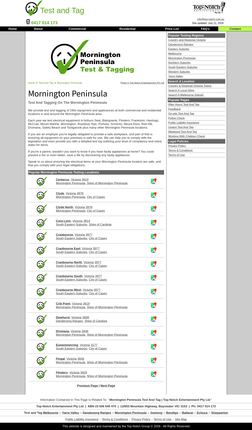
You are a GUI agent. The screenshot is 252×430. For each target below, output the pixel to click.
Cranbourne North (69, 262)
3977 (89, 234)
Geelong (156, 412)
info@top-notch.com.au (210, 19)
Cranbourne (64, 234)
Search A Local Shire (181, 90)
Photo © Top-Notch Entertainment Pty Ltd (142, 83)
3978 (80, 193)
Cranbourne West (68, 290)
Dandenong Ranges (69, 321)
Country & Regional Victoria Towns (189, 85)
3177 (94, 345)
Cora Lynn (63, 221)
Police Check (176, 118)
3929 (83, 372)
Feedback (174, 109)
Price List (172, 28)
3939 (80, 358)
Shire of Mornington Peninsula (107, 183)
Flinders (62, 372)
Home (12, 28)
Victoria (76, 179)
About (38, 28)
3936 (85, 331)
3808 (85, 317)
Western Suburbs (179, 71)
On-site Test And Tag (181, 113)
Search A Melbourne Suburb (185, 94)
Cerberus (62, 179)
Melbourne (175, 53)
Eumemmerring (67, 345)
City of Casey (96, 197)
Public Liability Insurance (183, 122)
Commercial (77, 28)
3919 (85, 179)
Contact (235, 28)
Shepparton (219, 412)
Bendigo (172, 412)
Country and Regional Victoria (187, 40)
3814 (86, 221)
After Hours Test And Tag (183, 104)
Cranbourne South (69, 276)
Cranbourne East (68, 248)
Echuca (202, 412)
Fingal (60, 358)
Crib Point (63, 303)
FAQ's (205, 28)
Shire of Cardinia (100, 224)
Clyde (60, 193)
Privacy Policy (177, 145)
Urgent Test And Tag (180, 127)
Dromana (62, 331)
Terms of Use (176, 154)
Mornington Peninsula (70, 183)
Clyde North (64, 207)
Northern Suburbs (179, 62)
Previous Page (87, 385)
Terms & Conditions (180, 150)
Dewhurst (63, 317)
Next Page (107, 385)
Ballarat (187, 412)
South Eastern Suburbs (71, 224)
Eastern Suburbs (178, 49)
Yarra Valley (175, 76)
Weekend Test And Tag (182, 131)
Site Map (181, 419)
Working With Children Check (186, 136)
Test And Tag (46, 83)
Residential (127, 28)
